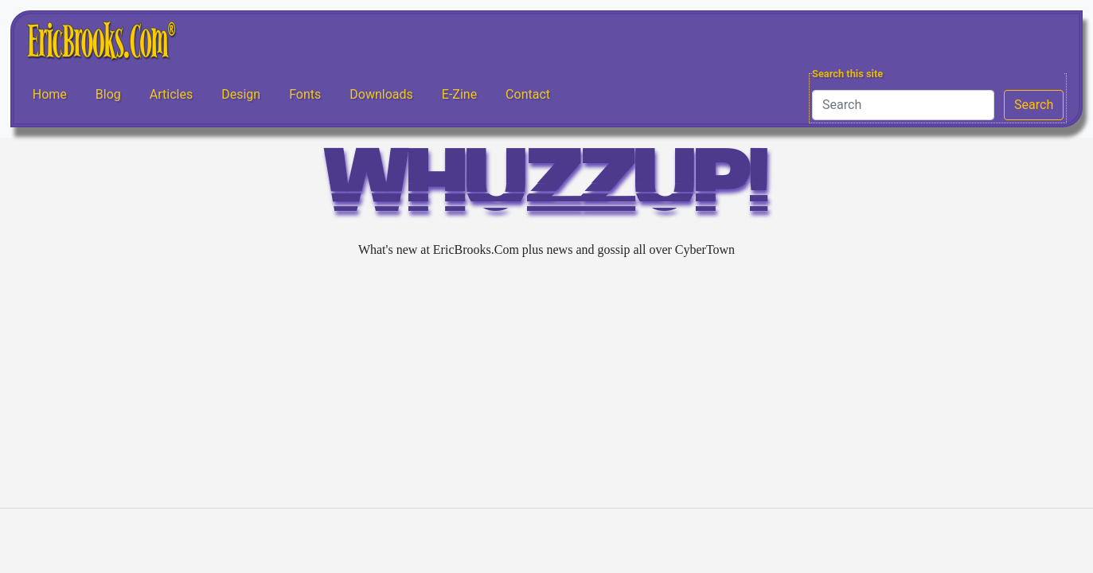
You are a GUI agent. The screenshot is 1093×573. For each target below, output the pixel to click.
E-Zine (459, 94)
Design (240, 94)
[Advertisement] (547, 383)
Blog (108, 94)
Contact (528, 94)
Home (50, 94)
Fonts (305, 94)
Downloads (380, 94)
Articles (171, 94)
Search (1033, 104)
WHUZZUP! (547, 188)
